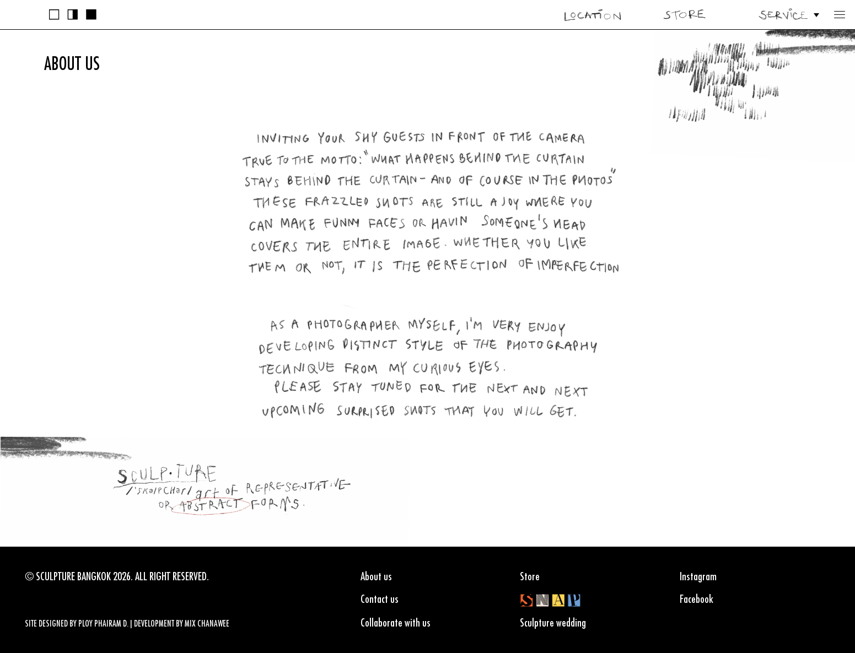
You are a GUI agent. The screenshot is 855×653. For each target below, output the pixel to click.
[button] (839, 14)
